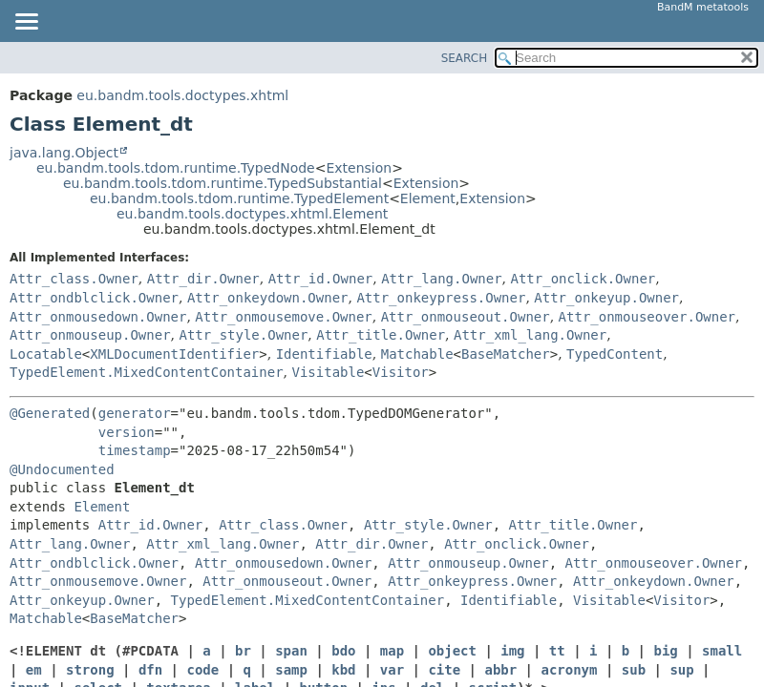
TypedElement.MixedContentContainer (147, 372)
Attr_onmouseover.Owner (647, 316)
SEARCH (464, 58)
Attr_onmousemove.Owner (283, 316)
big (665, 650)
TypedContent (614, 354)
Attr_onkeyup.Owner (606, 297)
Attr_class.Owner (74, 278)
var (392, 669)
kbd (343, 669)
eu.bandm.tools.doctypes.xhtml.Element (252, 213)
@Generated (50, 413)
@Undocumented (62, 469)
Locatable (46, 354)
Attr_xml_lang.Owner (530, 335)
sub (634, 669)
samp (291, 669)
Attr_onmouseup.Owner (90, 335)
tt (557, 650)
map (392, 650)
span (291, 650)
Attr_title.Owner (380, 335)
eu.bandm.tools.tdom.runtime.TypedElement (239, 198)
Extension (359, 168)
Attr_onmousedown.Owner (98, 316)
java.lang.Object (64, 152)
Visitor (400, 372)
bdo (343, 650)
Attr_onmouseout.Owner (465, 316)
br (243, 650)
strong (90, 669)
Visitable (327, 372)
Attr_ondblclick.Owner (94, 297)
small (722, 650)
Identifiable (324, 354)
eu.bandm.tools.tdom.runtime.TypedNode (175, 168)
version (126, 432)
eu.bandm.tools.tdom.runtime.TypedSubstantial (222, 183)
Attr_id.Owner (320, 278)
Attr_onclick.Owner (583, 278)
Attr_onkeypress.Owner (440, 297)
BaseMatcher (505, 354)
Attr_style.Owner (243, 335)
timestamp (134, 450)
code (202, 669)
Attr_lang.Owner (441, 278)
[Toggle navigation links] (26, 23)
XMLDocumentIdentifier (174, 354)
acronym (569, 669)
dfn (150, 669)
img (512, 650)
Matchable (417, 354)
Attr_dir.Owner (203, 278)
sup (681, 669)
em (34, 669)
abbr (500, 669)
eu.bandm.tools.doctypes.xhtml (182, 95)
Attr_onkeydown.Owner (268, 297)
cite (444, 669)
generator (134, 413)
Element (428, 198)
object (452, 650)
